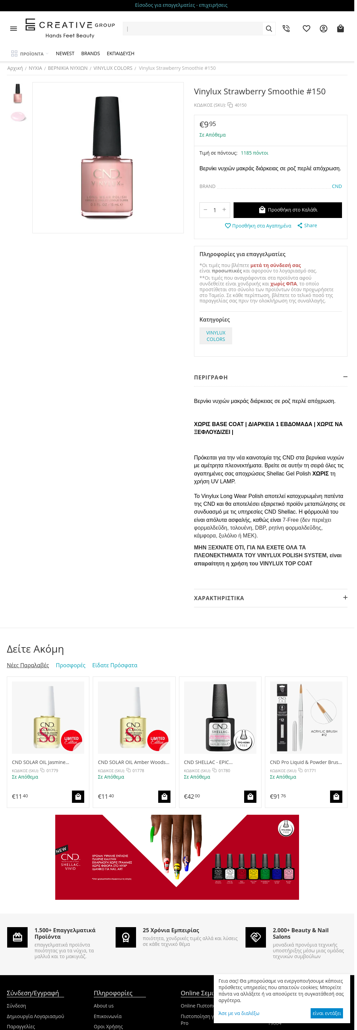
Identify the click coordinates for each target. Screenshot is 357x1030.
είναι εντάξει (327, 1013)
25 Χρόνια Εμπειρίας (171, 930)
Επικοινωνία (107, 1016)
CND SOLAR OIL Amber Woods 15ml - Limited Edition (132, 762)
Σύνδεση (16, 1005)
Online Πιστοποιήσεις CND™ (212, 1005)
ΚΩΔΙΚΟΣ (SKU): (210, 105)
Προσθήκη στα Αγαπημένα (257, 225)
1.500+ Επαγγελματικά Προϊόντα (64, 933)
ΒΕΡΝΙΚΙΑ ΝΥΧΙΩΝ (67, 68)
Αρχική (15, 68)
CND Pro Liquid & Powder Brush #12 (305, 762)
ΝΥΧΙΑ (35, 68)
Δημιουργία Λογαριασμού (35, 1016)
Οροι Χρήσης (108, 1026)
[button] (306, 225)
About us (104, 1005)
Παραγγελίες (21, 1026)
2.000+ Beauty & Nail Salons (301, 933)
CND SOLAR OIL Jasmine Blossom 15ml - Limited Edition (46, 762)
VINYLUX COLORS (112, 68)
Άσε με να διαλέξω (239, 1013)
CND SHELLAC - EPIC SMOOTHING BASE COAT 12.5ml (219, 762)
